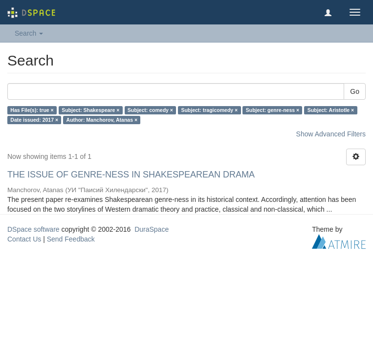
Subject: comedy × (150, 110)
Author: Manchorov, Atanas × (102, 120)
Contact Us (24, 239)
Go (354, 91)
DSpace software (33, 229)
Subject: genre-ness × (272, 110)
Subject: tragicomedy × (209, 110)
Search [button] (29, 33)
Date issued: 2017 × (34, 120)
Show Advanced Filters (331, 134)
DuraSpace (151, 229)
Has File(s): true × (31, 110)
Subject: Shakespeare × (90, 110)
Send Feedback (71, 239)
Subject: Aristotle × (330, 110)
